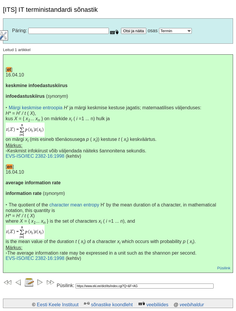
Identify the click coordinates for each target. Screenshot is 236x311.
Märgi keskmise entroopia (35, 107)
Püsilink (223, 268)
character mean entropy (74, 204)
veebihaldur (192, 304)
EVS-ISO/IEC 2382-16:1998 (35, 156)
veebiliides (157, 304)
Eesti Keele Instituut (57, 304)
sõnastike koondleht (111, 304)
